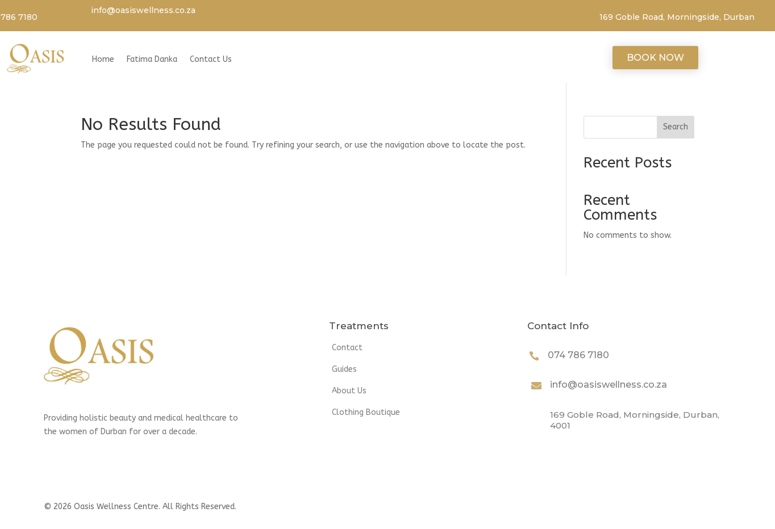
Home (103, 59)
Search (675, 127)
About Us (349, 391)
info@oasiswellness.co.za (143, 10)
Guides (344, 369)
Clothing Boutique (366, 412)
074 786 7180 (578, 355)
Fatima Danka (152, 59)
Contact (347, 347)
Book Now (655, 57)
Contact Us (211, 59)
